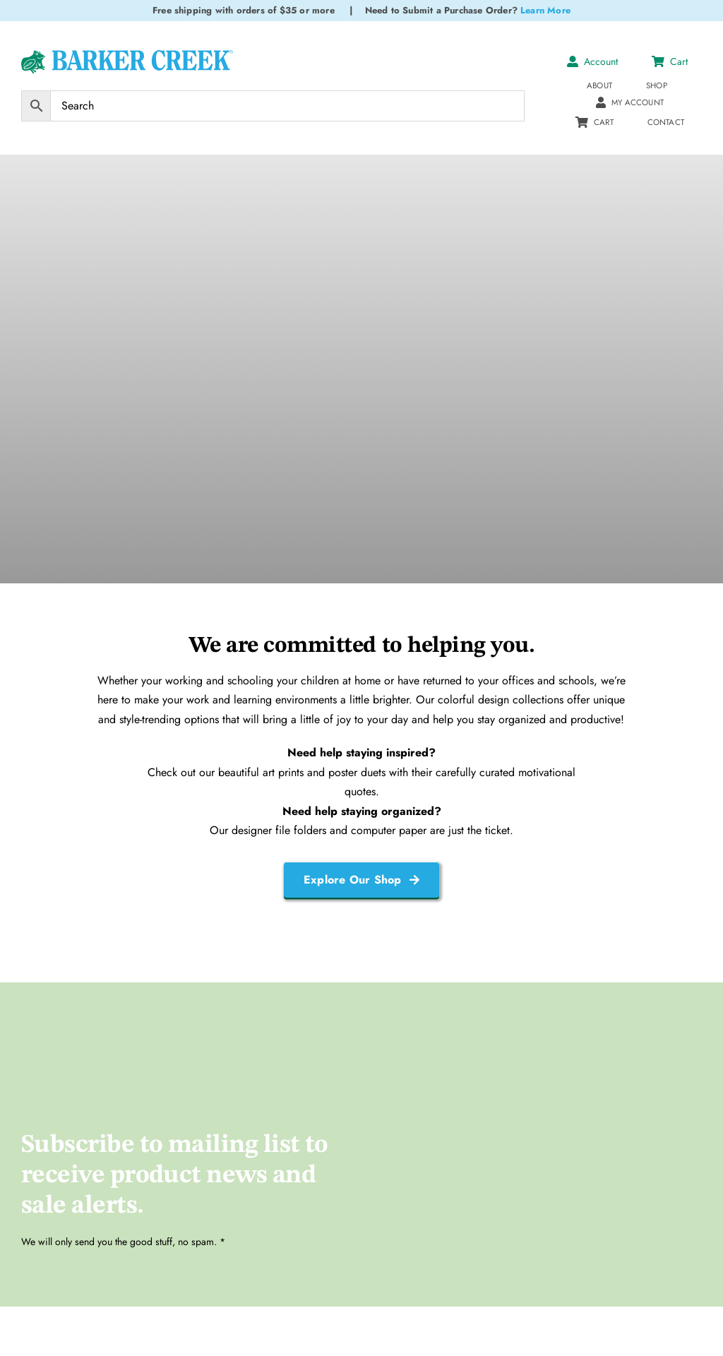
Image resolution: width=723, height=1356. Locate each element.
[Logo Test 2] (127, 55)
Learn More (545, 10)
